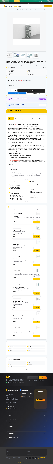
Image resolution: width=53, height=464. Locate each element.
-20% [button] (21, 80)
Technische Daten (19, 118)
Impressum (28, 451)
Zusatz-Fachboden (17, 230)
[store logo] (12, 6)
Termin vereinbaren (40, 399)
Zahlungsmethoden (30, 454)
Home (7, 9)
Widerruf (8, 454)
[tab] (26, 111)
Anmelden (42, 377)
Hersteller (35, 118)
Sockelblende (16, 258)
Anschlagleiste (16, 244)
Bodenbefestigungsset (18, 315)
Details (11, 118)
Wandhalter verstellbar (18, 301)
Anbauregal (15, 216)
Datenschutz (35, 381)
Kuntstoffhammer (17, 330)
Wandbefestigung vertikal (18, 287)
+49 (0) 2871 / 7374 (49, 3)
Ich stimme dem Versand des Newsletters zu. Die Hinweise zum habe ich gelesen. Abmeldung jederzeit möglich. (37, 381)
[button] (7, 55)
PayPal (18, 93)
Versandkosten (27, 118)
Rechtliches (42, 118)
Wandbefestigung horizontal (19, 273)
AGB (8, 451)
